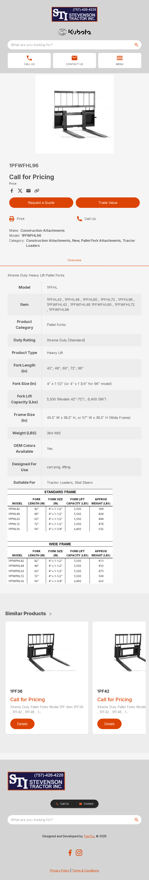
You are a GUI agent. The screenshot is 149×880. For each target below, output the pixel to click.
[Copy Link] (36, 190)
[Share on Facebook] (11, 190)
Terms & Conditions (85, 870)
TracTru (89, 836)
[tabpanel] (74, 115)
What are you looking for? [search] (32, 45)
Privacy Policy (59, 870)
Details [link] (22, 724)
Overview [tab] (74, 260)
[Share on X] (20, 190)
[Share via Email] (28, 190)
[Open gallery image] (74, 114)
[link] (29, 60)
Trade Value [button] (107, 203)
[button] (74, 60)
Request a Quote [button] (41, 203)
